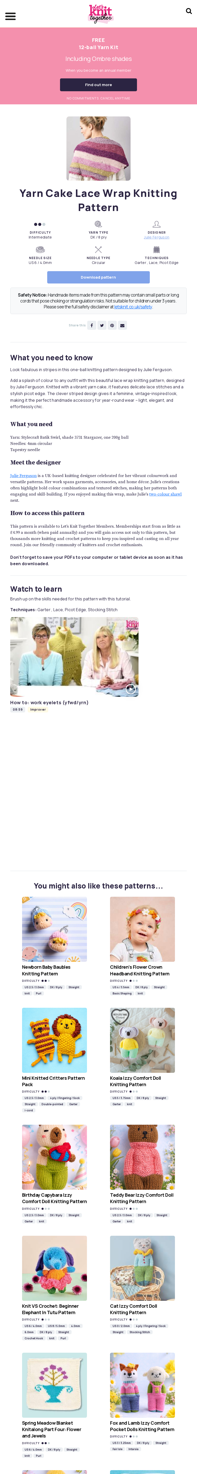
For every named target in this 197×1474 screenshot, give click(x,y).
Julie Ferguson (156, 237)
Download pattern (98, 277)
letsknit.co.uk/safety (133, 307)
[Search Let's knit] (189, 17)
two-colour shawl (165, 494)
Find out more (98, 84)
